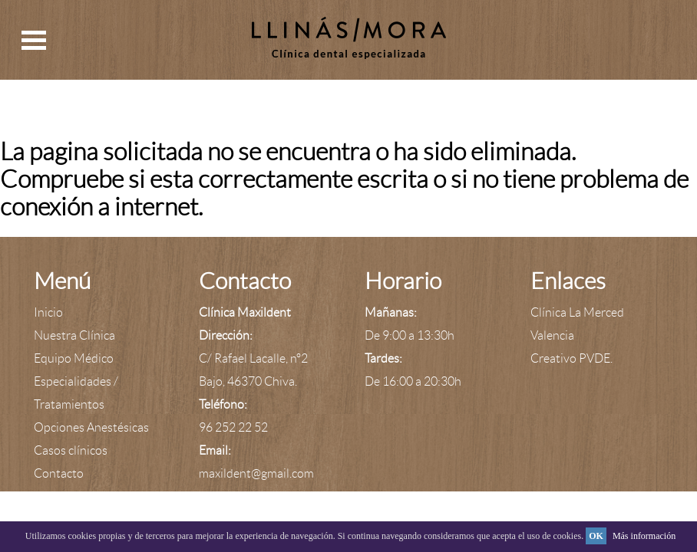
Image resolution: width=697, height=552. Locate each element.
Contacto (59, 473)
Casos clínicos (70, 450)
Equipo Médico (74, 358)
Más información (644, 536)
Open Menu (33, 40)
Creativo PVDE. (571, 358)
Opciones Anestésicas (91, 427)
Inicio (48, 312)
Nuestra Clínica (74, 335)
